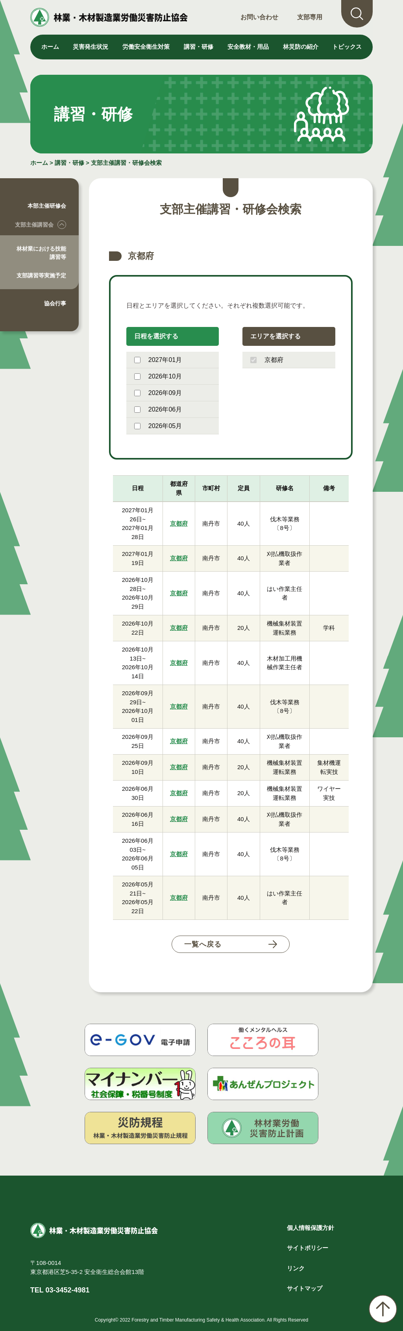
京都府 (266, 359)
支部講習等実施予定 (41, 275)
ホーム (50, 46)
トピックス (347, 46)
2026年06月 (158, 409)
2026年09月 (158, 393)
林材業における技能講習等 (41, 253)
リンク (296, 1268)
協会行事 (55, 303)
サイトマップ (304, 1288)
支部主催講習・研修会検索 (126, 162)
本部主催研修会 (47, 206)
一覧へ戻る (203, 944)
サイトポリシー (307, 1247)
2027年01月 (158, 359)
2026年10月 (158, 376)
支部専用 (309, 17)
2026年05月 (158, 426)
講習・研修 (69, 162)
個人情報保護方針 (310, 1227)
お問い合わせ (259, 17)
